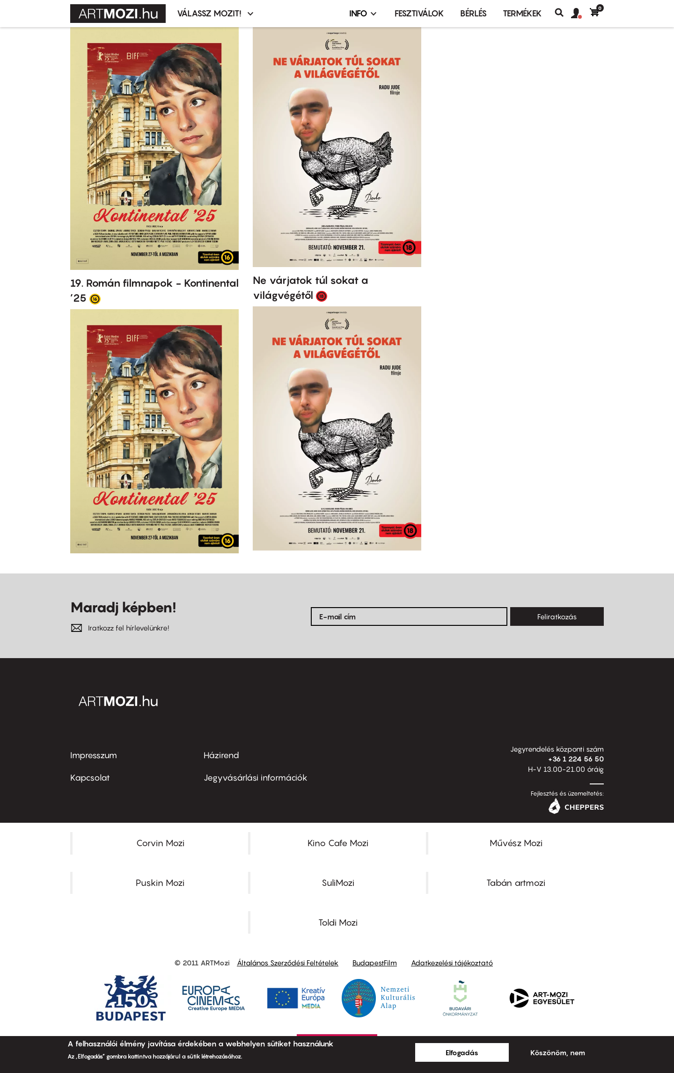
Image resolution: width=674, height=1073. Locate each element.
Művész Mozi (516, 843)
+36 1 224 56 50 (576, 758)
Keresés (563, 12)
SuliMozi (338, 882)
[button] (580, 13)
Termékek (522, 13)
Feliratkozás (557, 616)
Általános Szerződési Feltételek (287, 962)
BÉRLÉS (473, 13)
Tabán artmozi (515, 882)
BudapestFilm (374, 962)
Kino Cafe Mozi (338, 843)
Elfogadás (462, 1052)
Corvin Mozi (160, 843)
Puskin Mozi (160, 882)
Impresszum (93, 755)
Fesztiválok (419, 13)
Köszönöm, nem (557, 1052)
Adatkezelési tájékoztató (452, 962)
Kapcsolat (90, 778)
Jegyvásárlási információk (256, 778)
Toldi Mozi (338, 922)
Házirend (221, 755)
